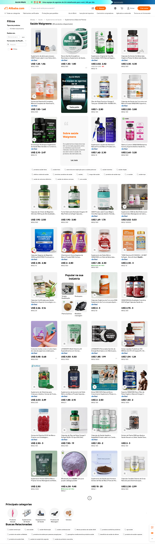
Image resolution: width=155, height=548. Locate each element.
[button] (92, 8)
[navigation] (17, 259)
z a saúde (129, 174)
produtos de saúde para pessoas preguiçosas (46, 534)
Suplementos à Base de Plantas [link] (75, 20)
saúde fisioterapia (44, 529)
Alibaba (32, 20)
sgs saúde (128, 529)
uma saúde (82, 179)
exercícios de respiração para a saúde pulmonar (80, 170)
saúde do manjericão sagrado (38, 539)
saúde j (79, 174)
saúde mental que (13, 529)
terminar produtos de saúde (62, 174)
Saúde (40, 20)
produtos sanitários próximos (110, 529)
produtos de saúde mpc (112, 174)
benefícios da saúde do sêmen (108, 534)
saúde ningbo (121, 170)
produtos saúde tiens (39, 170)
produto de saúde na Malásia (17, 534)
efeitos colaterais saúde (40, 174)
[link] (152, 527)
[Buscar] (100, 8)
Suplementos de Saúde (54, 20)
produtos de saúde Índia (15, 539)
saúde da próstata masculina (63, 539)
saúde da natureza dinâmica (41, 179)
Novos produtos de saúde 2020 (85, 529)
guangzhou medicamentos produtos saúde (79, 534)
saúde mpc (141, 174)
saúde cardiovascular (62, 529)
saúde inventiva (106, 170)
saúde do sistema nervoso (64, 179)
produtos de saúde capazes (132, 534)
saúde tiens (55, 170)
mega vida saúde (93, 174)
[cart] (122, 8)
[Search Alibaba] (60, 8)
